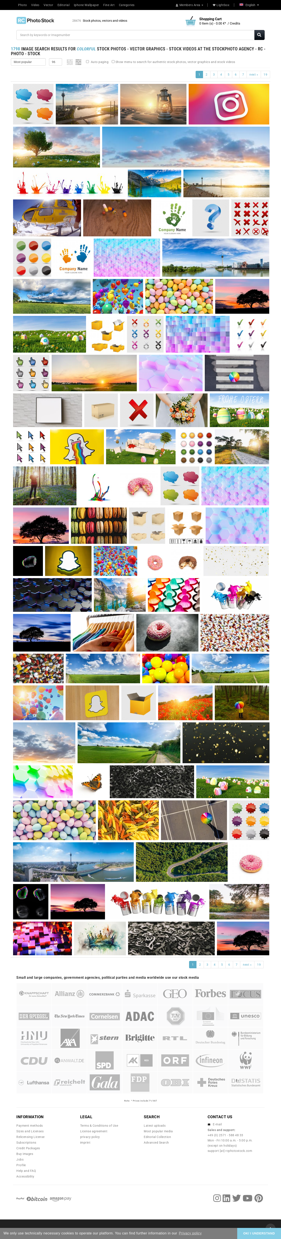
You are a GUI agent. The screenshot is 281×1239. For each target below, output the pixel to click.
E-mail (217, 1124)
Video (35, 5)
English (249, 5)
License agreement (94, 1131)
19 (265, 74)
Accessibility (25, 1176)
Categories (127, 5)
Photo (22, 5)
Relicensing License (30, 1137)
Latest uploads (155, 1125)
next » (253, 74)
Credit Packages (28, 1148)
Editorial (64, 5)
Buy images (24, 1154)
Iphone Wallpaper (86, 5)
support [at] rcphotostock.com (230, 1151)
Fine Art (109, 5)
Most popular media (158, 1131)
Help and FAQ (26, 1171)
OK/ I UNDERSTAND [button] (259, 1233)
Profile (21, 1165)
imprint (85, 1142)
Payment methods (29, 1125)
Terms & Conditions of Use (99, 1125)
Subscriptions (26, 1142)
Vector (48, 5)
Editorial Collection (157, 1137)
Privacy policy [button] (190, 1233)
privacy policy (90, 1137)
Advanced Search (156, 1142)
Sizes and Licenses (30, 1131)
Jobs (20, 1159)
